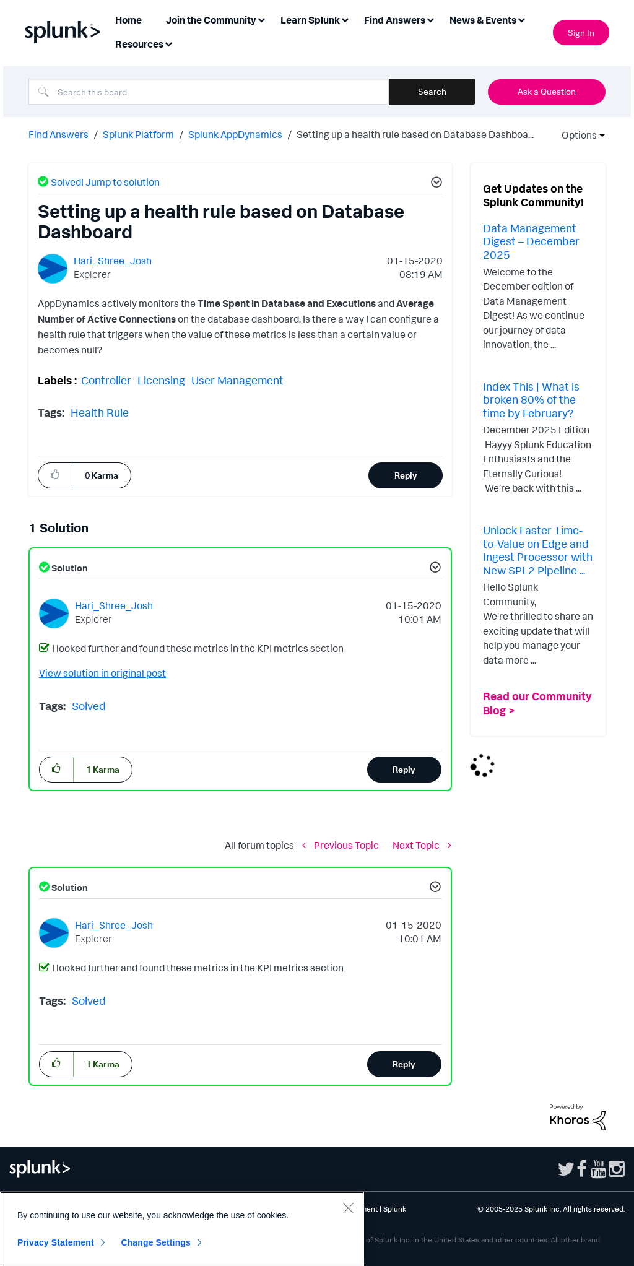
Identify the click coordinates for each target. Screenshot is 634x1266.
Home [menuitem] (128, 20)
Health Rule (100, 412)
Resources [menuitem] (139, 44)
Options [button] (575, 135)
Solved (89, 706)
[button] (435, 184)
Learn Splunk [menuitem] (310, 20)
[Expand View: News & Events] (521, 19)
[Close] (348, 1208)
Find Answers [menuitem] (394, 20)
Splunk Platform (138, 134)
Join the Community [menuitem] (211, 20)
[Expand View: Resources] (168, 43)
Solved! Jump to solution (105, 182)
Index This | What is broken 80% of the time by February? (531, 399)
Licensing (161, 380)
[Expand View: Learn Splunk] (345, 19)
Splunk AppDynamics (235, 134)
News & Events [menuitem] (482, 20)
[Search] (208, 92)
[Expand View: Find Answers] (430, 19)
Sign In (581, 32)
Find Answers (58, 134)
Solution (69, 568)
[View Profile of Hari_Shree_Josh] (113, 260)
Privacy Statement (55, 1242)
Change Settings (156, 1242)
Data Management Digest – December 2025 (531, 241)
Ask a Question (547, 91)
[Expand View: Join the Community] (261, 19)
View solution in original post (102, 673)
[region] (182, 1229)
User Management (237, 380)
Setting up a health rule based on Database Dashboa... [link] (415, 134)
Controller (106, 380)
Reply (405, 475)
